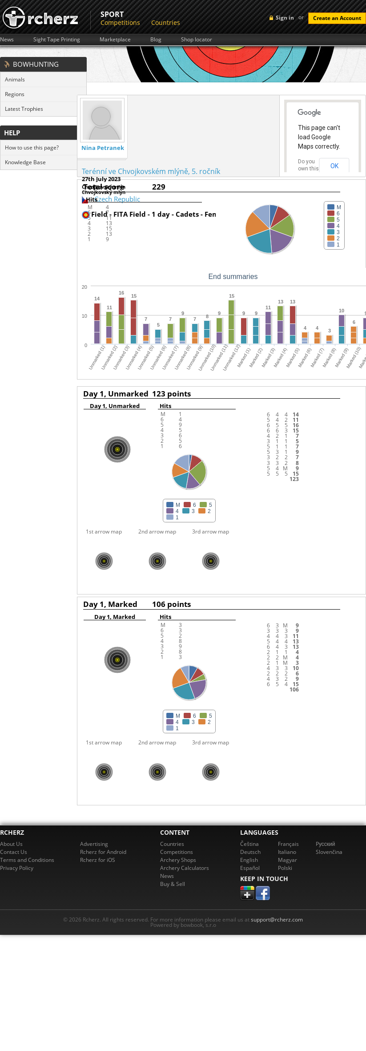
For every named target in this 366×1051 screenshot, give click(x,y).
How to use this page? (32, 147)
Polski (285, 868)
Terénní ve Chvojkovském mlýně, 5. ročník (151, 171)
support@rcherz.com (277, 919)
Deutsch (250, 852)
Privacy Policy (16, 868)
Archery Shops (178, 860)
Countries (165, 22)
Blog (155, 39)
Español (250, 868)
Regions (14, 94)
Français (288, 844)
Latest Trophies (24, 109)
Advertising (94, 844)
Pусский (325, 844)
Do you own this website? (308, 168)
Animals (15, 79)
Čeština (249, 844)
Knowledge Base (25, 162)
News (7, 39)
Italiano (287, 852)
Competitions (120, 22)
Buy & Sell (172, 884)
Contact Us (13, 852)
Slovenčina (329, 852)
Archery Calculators (184, 868)
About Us (11, 844)
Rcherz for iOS (97, 860)
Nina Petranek (102, 148)
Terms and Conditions (27, 860)
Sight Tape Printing (56, 39)
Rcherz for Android (103, 852)
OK (334, 166)
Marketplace (115, 39)
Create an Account (337, 18)
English (249, 860)
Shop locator (196, 39)
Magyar (287, 860)
